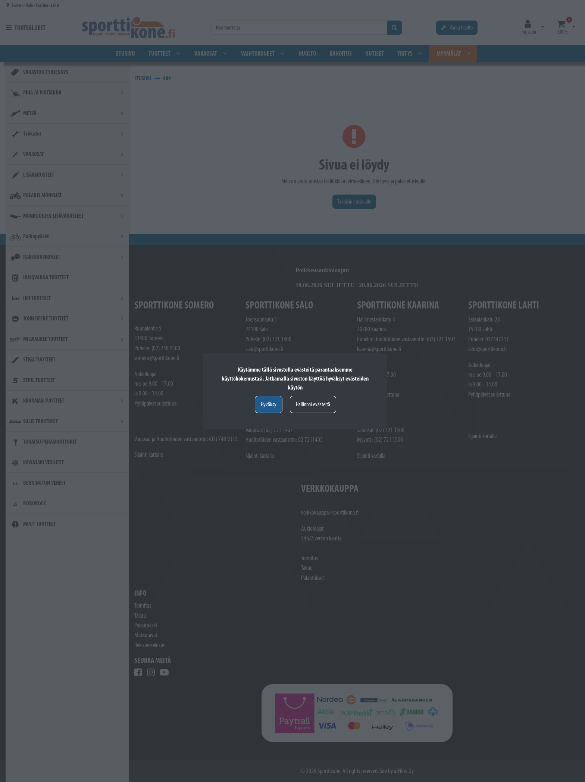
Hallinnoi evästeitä (313, 404)
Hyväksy (268, 404)
